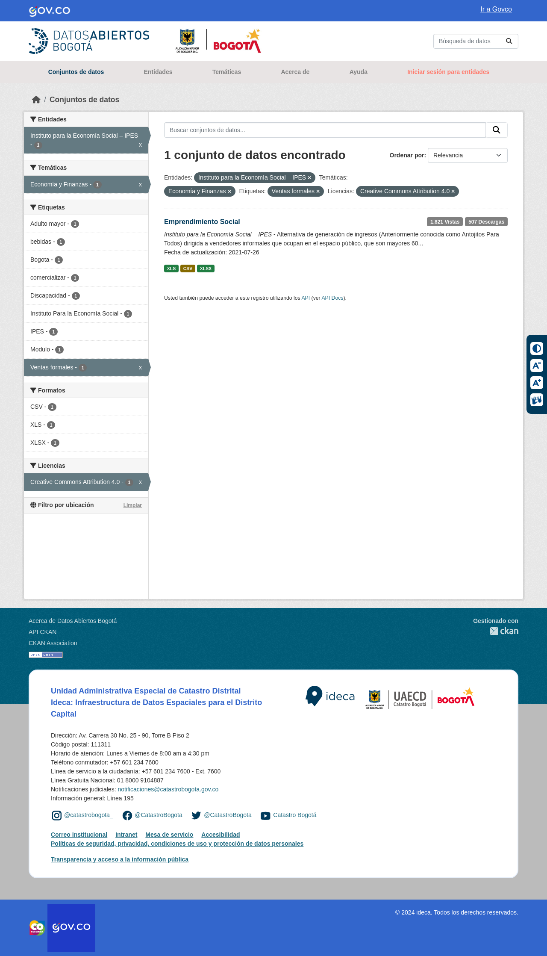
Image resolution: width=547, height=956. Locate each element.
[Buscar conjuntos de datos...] (475, 41)
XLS (171, 268)
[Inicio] (36, 99)
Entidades (158, 71)
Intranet (126, 834)
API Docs (332, 298)
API (305, 298)
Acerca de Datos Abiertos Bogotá (73, 620)
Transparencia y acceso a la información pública (119, 859)
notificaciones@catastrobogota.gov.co (168, 789)
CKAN (495, 630)
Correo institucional (79, 834)
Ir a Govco (496, 9)
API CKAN (42, 631)
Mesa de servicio (169, 834)
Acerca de (295, 71)
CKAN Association (53, 643)
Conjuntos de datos (76, 71)
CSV (188, 268)
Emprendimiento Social (202, 221)
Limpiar (133, 505)
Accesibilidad (220, 834)
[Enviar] (509, 41)
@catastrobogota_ (88, 814)
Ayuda (359, 71)
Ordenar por (407, 155)
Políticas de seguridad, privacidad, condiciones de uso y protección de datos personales (177, 843)
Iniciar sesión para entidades (448, 71)
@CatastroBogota (158, 814)
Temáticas (226, 71)
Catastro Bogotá (294, 814)
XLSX (206, 268)
